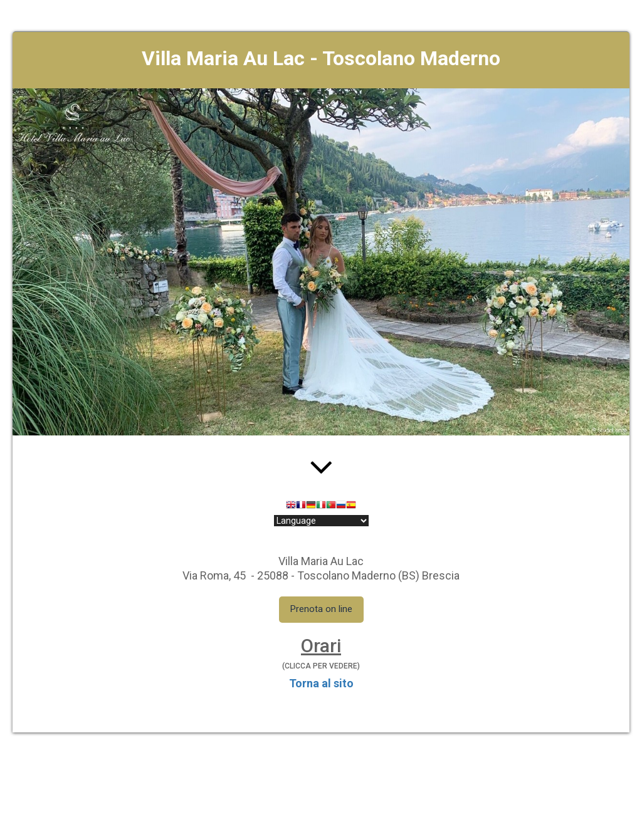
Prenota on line (321, 609)
